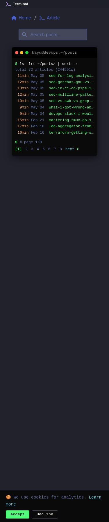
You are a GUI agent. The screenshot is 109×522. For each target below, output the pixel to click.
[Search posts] (53, 34)
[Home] (17, 4)
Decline (45, 513)
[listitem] (54, 76)
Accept (17, 513)
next (72, 149)
